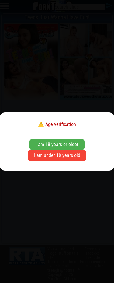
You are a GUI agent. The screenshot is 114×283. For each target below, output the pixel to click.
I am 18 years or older (57, 144)
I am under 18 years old (57, 155)
